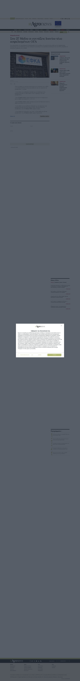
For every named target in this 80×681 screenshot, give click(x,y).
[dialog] (40, 340)
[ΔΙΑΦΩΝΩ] (62, 326)
